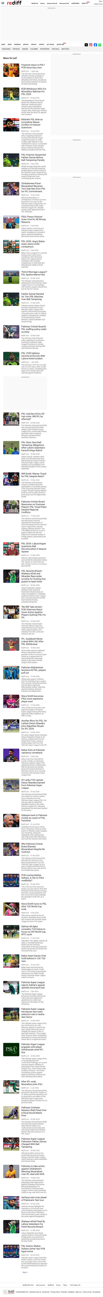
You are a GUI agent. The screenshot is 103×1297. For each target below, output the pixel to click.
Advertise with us (35, 1292)
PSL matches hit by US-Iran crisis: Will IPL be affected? (33, 416)
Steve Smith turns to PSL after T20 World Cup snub (33, 906)
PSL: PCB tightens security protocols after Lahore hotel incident (33, 356)
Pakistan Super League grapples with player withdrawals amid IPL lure (33, 1048)
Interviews (44, 49)
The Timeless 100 (75, 1285)
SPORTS (41, 44)
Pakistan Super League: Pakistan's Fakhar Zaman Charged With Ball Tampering (33, 1142)
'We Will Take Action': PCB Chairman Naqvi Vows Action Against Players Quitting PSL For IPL (33, 612)
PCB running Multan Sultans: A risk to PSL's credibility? (32, 878)
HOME (3, 44)
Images (25, 49)
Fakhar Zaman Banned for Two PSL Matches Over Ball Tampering (32, 297)
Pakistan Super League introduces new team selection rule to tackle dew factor (33, 1013)
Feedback (71, 1292)
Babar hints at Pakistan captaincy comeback (33, 751)
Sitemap (64, 1292)
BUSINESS (17, 44)
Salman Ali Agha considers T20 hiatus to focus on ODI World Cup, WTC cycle (33, 930)
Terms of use (87, 1292)
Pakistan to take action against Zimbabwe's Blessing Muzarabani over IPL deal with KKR (33, 1170)
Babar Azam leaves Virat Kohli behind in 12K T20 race (33, 958)
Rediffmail (35, 3)
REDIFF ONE (60, 44)
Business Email (64, 3)
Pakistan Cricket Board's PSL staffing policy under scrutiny (34, 329)
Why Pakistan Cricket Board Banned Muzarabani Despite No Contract (33, 848)
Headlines (6, 49)
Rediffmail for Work (28, 1285)
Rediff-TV (85, 3)
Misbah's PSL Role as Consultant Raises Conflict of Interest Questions (32, 123)
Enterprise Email (52, 3)
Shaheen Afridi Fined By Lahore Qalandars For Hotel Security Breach (33, 1224)
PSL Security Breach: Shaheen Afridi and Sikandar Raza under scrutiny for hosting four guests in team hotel (33, 576)
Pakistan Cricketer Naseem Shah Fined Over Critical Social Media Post (34, 1111)
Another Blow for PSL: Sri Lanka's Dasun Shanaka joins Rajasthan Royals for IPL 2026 (34, 724)
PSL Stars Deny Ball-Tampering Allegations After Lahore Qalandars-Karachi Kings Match (33, 446)
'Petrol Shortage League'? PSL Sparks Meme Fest (34, 273)
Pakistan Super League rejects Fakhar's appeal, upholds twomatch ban (33, 985)
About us (79, 1292)
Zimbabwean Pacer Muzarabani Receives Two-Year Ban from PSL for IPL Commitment (33, 187)
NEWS (10, 44)
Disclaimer (45, 1292)
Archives (65, 49)
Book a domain (40, 1285)
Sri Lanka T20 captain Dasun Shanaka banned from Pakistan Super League (33, 784)
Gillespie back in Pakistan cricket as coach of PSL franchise (34, 818)
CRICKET (33, 44)
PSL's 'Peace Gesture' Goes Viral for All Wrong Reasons (33, 219)
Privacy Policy (55, 1292)
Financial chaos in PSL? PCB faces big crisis (33, 66)
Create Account (98, 4)
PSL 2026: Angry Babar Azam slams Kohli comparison (33, 244)
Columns (34, 49)
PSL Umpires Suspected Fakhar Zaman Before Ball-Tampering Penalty (33, 157)
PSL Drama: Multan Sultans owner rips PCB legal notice (33, 1249)
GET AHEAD (50, 44)
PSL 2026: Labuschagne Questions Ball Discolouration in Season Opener (33, 547)
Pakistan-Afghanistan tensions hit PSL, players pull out (33, 670)
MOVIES (25, 44)
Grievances (96, 1292)
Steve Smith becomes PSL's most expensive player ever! (32, 699)
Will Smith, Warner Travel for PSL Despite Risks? (33, 475)
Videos (65, 1285)
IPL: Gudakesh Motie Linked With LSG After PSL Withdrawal (32, 641)
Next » (25, 1272)
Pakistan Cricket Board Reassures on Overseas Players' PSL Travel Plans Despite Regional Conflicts (34, 507)
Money (43, 3)
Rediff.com (24, 1292)
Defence (16, 49)
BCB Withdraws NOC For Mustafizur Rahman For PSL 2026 (33, 91)
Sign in (100, 1)
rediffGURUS (75, 3)
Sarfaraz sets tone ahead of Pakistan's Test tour (34, 1198)
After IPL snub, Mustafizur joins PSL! (32, 1083)
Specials (55, 49)
